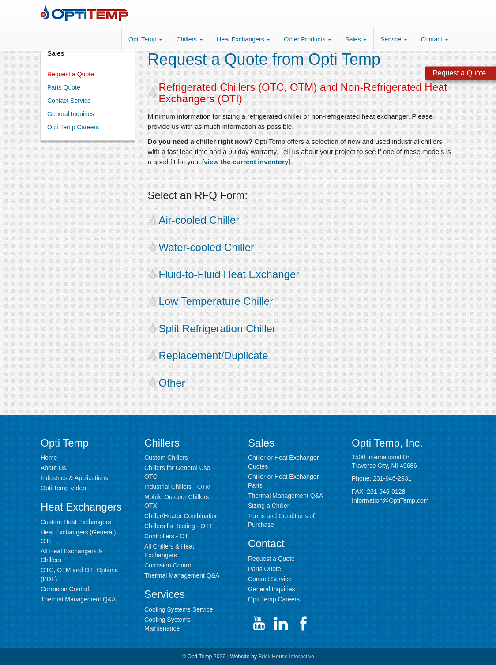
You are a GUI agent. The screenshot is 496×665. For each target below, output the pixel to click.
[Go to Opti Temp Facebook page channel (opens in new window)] (303, 623)
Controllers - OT (166, 536)
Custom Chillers (166, 457)
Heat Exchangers (243, 39)
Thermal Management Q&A (78, 599)
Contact (434, 39)
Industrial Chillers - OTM (177, 486)
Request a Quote (70, 74)
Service (393, 39)
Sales (356, 39)
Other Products (307, 39)
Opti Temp (145, 39)
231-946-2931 (392, 478)
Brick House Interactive (286, 657)
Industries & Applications (74, 477)
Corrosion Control (65, 589)
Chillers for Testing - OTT (178, 526)
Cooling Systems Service (178, 609)
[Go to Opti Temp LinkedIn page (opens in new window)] (281, 623)
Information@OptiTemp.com (390, 500)
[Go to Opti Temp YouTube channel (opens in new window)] (259, 623)
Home (49, 457)
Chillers (189, 39)
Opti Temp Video (63, 488)
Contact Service (69, 100)
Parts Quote (63, 87)
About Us (53, 467)
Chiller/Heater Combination (181, 515)
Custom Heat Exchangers (76, 522)
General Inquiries (70, 113)
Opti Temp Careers (73, 127)
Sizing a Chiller (268, 505)
